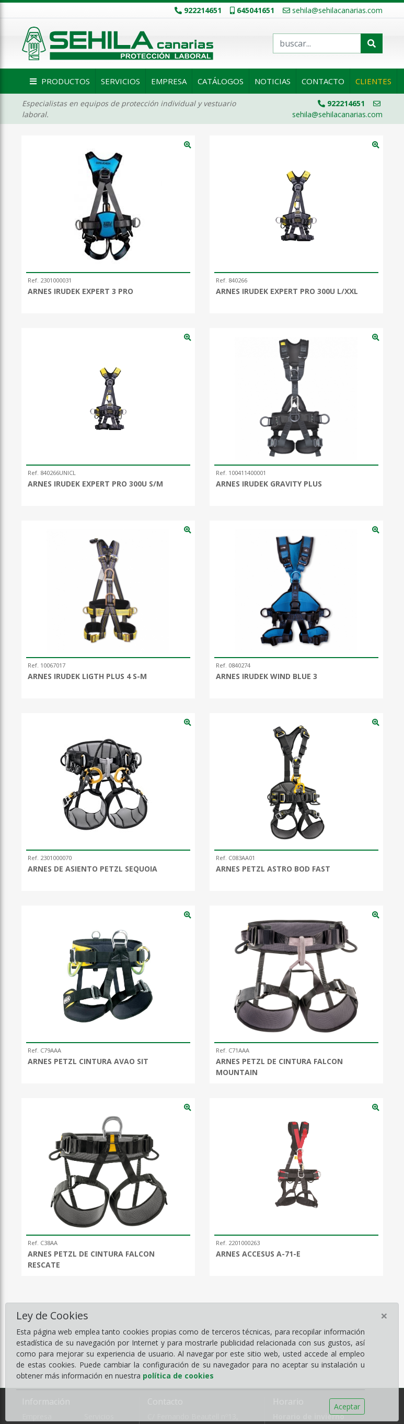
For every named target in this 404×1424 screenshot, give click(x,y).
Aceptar (347, 1406)
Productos (58, 81)
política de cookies (178, 1376)
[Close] (384, 1315)
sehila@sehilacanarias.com (333, 10)
